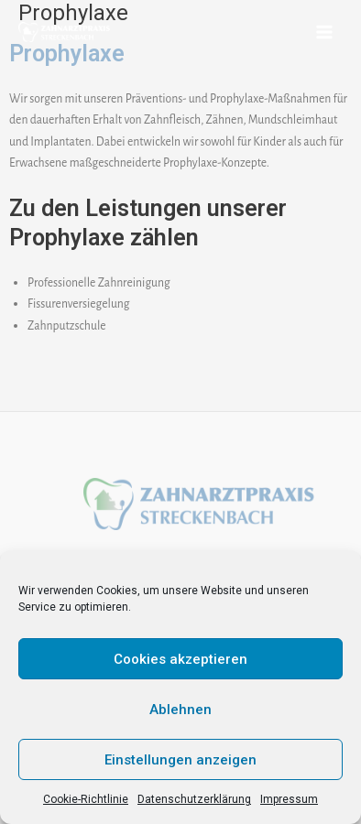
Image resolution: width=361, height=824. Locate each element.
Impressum (289, 799)
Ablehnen (180, 709)
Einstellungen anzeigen (180, 760)
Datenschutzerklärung (194, 799)
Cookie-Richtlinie (85, 799)
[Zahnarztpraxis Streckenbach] (64, 32)
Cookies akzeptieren (180, 659)
